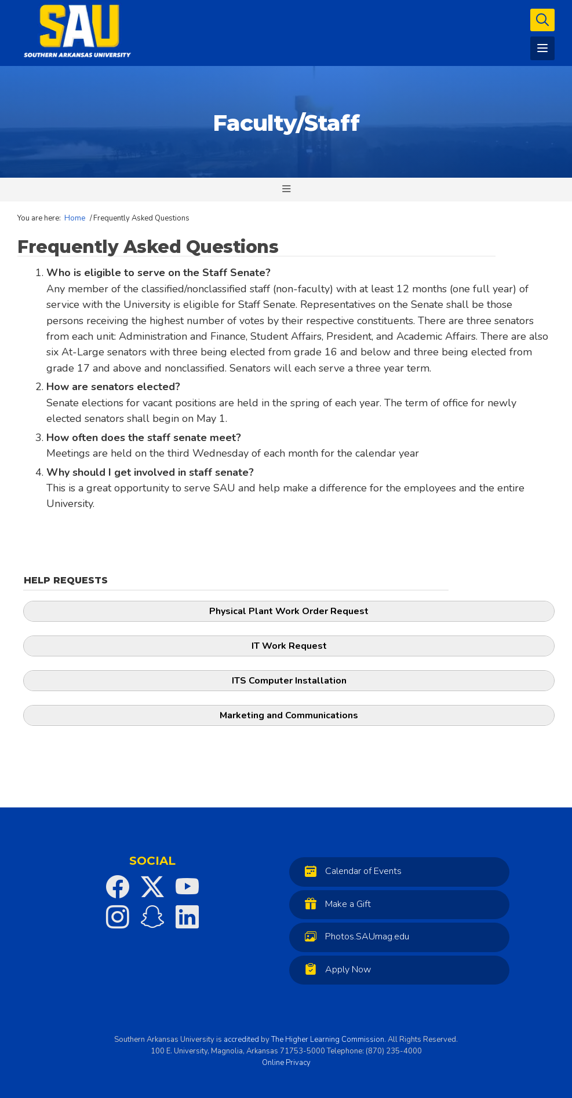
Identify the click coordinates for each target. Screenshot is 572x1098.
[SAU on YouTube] (187, 886)
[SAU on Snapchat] (152, 916)
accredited (241, 1039)
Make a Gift (335, 903)
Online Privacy (286, 1062)
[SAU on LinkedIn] (187, 916)
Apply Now (335, 969)
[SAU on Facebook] (117, 886)
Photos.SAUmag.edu (354, 936)
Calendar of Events (350, 870)
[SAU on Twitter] (152, 886)
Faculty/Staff (286, 123)
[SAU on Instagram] (117, 916)
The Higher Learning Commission (327, 1039)
